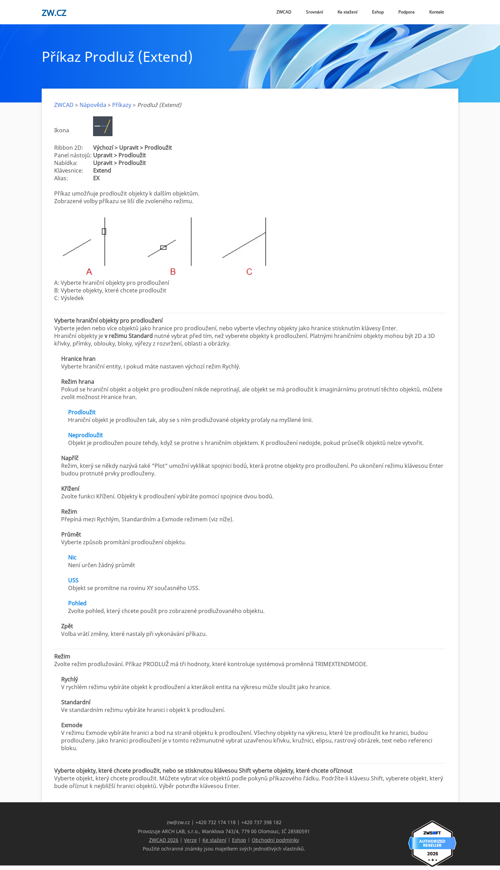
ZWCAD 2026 (163, 839)
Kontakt (436, 12)
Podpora (406, 12)
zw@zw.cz (178, 822)
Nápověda (93, 105)
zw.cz (54, 12)
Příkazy (121, 105)
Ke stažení (347, 12)
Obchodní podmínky (275, 839)
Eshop (378, 12)
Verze (190, 839)
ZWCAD (283, 12)
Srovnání (314, 12)
